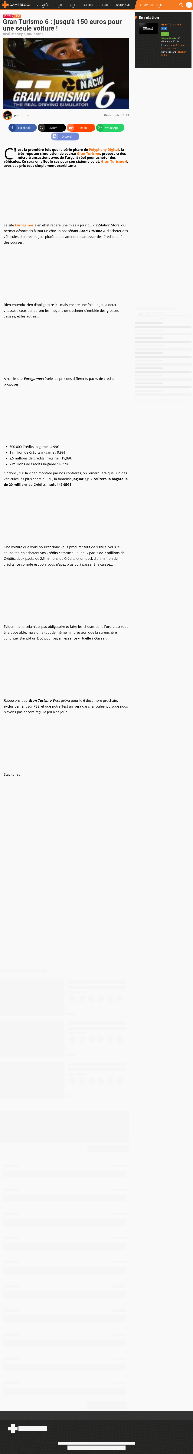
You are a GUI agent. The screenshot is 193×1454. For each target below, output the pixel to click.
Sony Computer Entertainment (174, 46)
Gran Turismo (88, 153)
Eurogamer (24, 225)
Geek (73, 4)
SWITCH (148, 4)
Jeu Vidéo (42, 4)
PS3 (164, 28)
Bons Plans (122, 4)
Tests (104, 4)
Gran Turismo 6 (114, 161)
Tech (59, 4)
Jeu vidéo (8, 16)
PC (140, 4)
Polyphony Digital (104, 149)
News (17, 16)
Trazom (24, 115)
